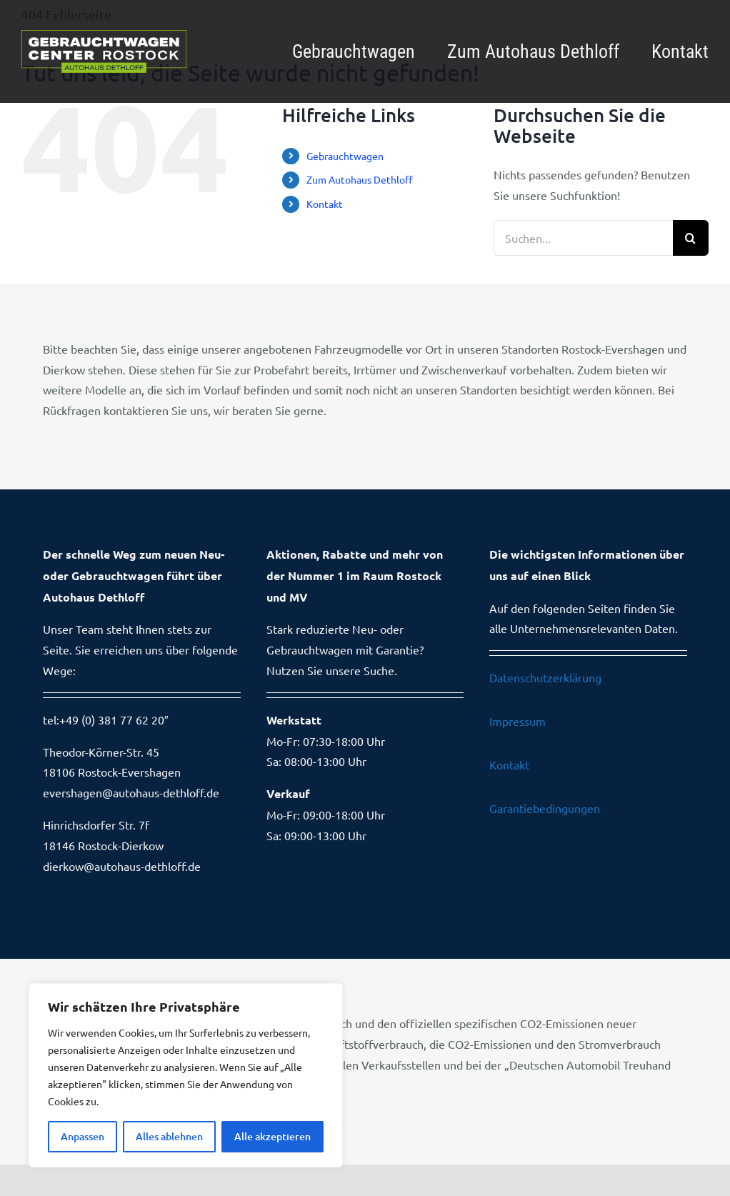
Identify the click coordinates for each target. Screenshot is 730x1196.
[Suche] (691, 238)
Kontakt (324, 203)
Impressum (517, 721)
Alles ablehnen (169, 1136)
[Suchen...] (583, 238)
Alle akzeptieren (272, 1136)
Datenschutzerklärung (545, 677)
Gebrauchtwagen (345, 155)
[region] (186, 1075)
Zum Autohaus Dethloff (359, 179)
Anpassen (82, 1136)
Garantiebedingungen (544, 808)
